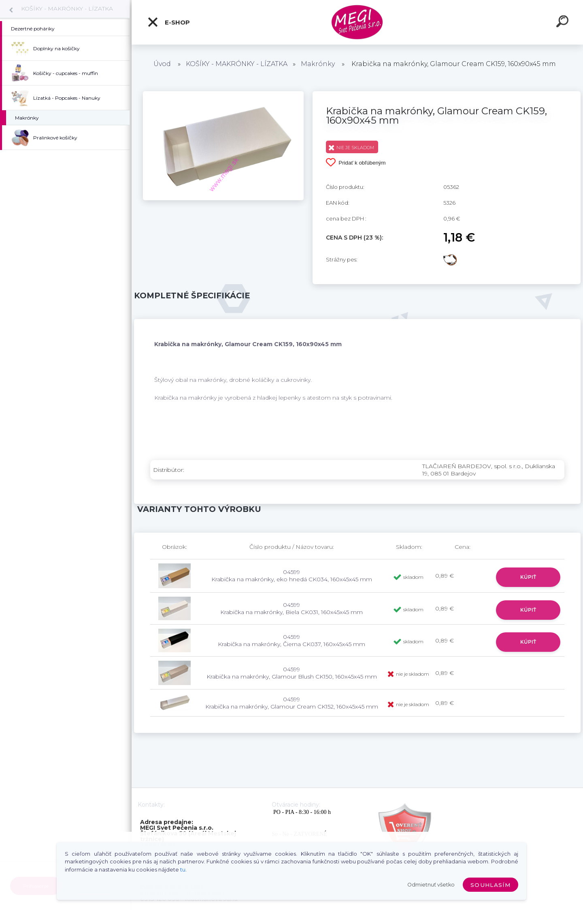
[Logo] (357, 22)
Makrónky (318, 64)
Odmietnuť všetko (431, 885)
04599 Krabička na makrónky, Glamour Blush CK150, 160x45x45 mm (291, 673)
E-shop (168, 22)
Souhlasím (490, 885)
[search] (563, 22)
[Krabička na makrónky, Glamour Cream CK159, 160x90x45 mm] (223, 94)
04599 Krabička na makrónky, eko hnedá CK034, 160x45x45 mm (291, 575)
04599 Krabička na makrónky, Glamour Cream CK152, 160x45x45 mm (291, 703)
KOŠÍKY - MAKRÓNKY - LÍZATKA (67, 8)
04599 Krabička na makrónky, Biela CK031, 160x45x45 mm (291, 608)
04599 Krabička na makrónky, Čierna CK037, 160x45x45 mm (291, 640)
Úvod (162, 64)
